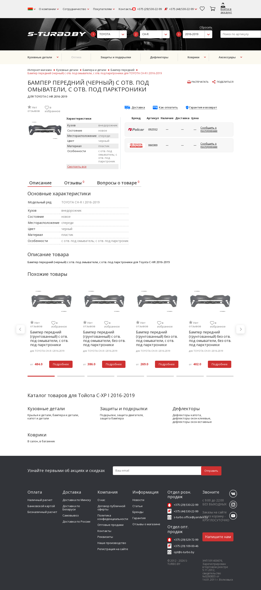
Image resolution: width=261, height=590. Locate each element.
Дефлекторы (186, 409)
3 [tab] (100, 376)
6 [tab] (190, 376)
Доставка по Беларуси (71, 507)
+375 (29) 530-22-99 (149, 9)
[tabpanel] (51, 329)
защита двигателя (130, 415)
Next (240, 329)
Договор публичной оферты (111, 507)
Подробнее (61, 364)
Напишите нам (218, 536)
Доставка (138, 107)
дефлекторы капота (186, 415)
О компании (47, 9)
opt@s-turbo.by (184, 552)
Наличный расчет (40, 500)
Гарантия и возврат (203, 107)
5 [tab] (160, 376)
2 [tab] (70, 376)
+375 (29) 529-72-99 (186, 540)
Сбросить (206, 27)
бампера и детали (65, 415)
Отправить (211, 471)
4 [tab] (130, 376)
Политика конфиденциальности (112, 517)
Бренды (137, 512)
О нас (101, 500)
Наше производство (111, 543)
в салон (33, 441)
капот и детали (38, 418)
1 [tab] (41, 376)
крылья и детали (39, 415)
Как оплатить (168, 107)
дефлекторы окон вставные (192, 422)
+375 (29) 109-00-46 (186, 546)
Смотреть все (77, 166)
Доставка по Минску (77, 500)
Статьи (137, 506)
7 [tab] (219, 376)
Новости (138, 500)
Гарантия (139, 518)
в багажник (47, 441)
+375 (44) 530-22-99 (181, 9)
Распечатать (198, 82)
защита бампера (112, 418)
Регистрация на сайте (112, 549)
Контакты (125, 9)
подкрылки (108, 415)
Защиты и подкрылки (123, 409)
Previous (20, 329)
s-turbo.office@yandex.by (191, 517)
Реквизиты (105, 537)
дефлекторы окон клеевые (191, 418)
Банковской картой (41, 506)
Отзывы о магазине (146, 524)
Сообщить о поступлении (208, 129)
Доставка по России (76, 521)
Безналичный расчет (42, 512)
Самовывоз (71, 515)
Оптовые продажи (110, 525)
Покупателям (102, 9)
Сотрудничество (74, 9)
